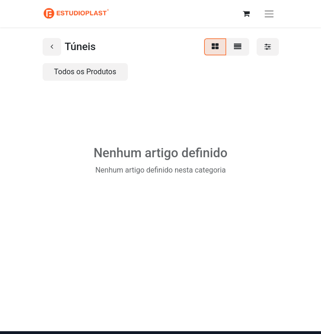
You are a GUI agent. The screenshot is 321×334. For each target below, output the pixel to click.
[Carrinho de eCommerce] (246, 13)
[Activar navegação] (269, 14)
